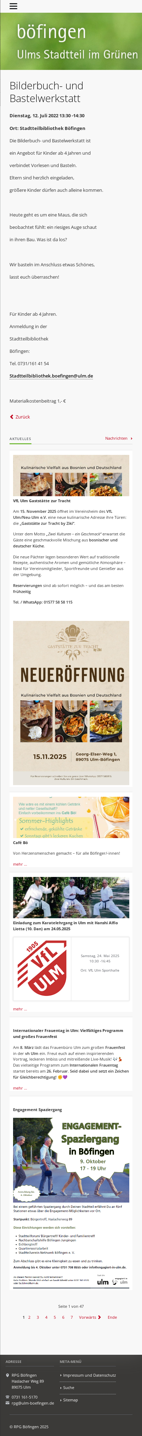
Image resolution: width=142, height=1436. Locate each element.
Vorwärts (87, 1317)
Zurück (23, 417)
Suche (68, 1387)
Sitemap (70, 1399)
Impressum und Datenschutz (89, 1375)
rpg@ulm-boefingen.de (33, 1403)
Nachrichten (116, 438)
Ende (112, 1317)
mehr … (20, 864)
